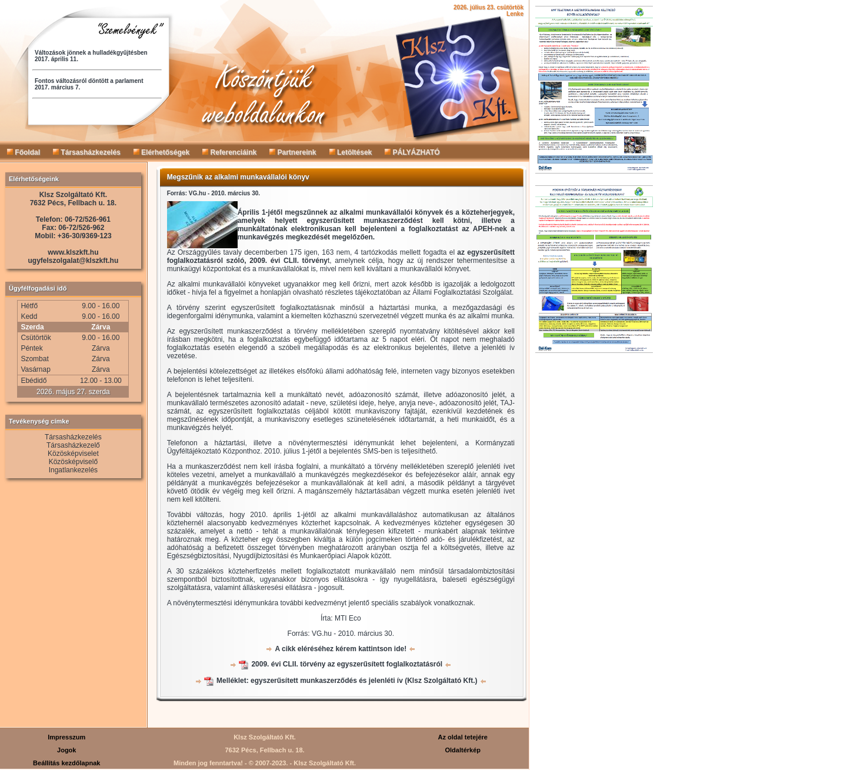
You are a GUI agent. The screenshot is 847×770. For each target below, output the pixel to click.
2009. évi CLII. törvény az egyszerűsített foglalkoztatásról (346, 664)
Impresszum (66, 737)
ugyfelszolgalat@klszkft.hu (73, 260)
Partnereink (292, 152)
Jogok (66, 750)
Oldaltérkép (463, 750)
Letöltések (350, 152)
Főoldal (23, 152)
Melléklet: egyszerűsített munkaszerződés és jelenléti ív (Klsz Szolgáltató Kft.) (346, 680)
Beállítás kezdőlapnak (66, 762)
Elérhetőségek (161, 152)
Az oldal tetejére (463, 737)
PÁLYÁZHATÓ (412, 152)
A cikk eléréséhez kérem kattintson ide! (340, 649)
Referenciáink (229, 152)
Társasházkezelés (87, 152)
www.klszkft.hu (73, 252)
